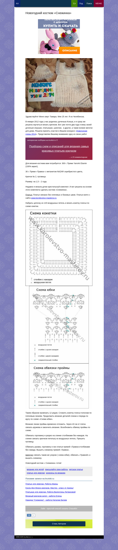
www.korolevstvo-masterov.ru (44, 198)
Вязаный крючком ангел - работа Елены (43, 496)
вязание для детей (35, 469)
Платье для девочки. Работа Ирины (41, 484)
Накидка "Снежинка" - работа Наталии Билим (46, 500)
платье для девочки (36, 473)
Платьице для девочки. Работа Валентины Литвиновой (50, 492)
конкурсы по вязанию (55, 473)
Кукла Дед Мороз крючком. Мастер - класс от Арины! (49, 488)
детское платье (76, 469)
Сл (74, 3)
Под (81, 3)
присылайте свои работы (56, 469)
